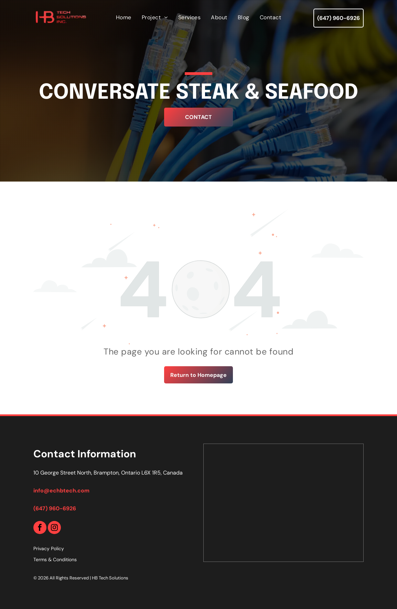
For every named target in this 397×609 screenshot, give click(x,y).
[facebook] (39, 528)
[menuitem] (124, 17)
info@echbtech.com (61, 490)
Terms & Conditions (55, 559)
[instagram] (54, 528)
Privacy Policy (48, 548)
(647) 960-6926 (54, 508)
